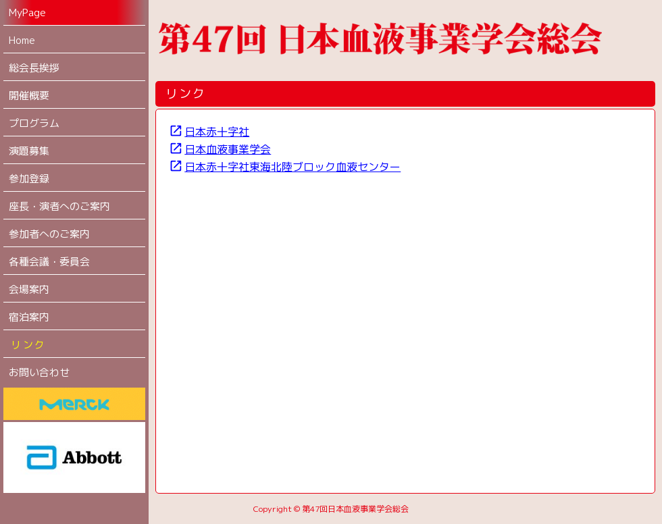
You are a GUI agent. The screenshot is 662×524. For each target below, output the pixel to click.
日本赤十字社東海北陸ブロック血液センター (285, 166)
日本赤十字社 (209, 131)
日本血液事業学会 (220, 149)
